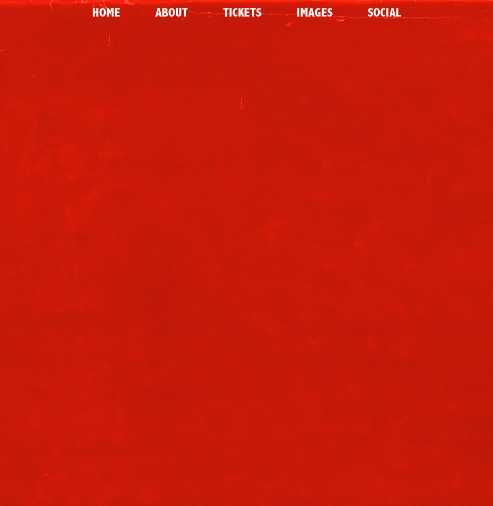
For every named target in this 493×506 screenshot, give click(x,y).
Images (315, 13)
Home (106, 13)
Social (384, 13)
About (171, 13)
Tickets (242, 13)
